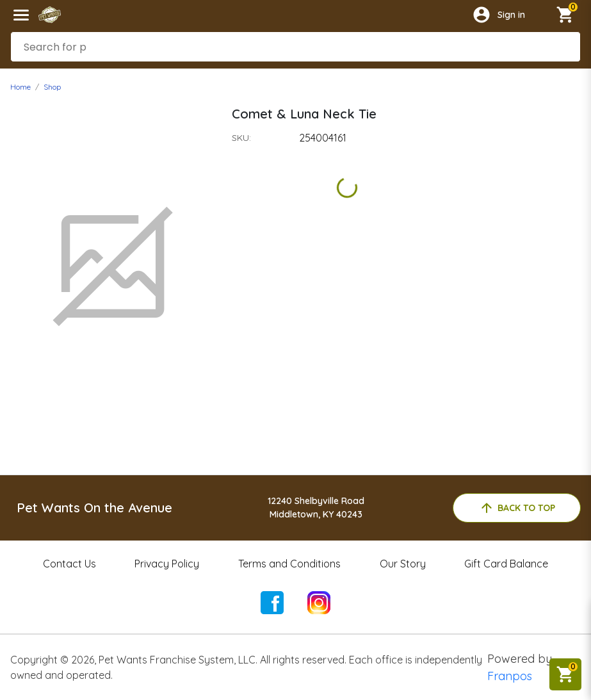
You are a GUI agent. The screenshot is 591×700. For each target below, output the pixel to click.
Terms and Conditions (289, 563)
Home (20, 87)
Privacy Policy (166, 563)
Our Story (403, 563)
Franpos (509, 676)
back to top (517, 508)
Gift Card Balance (506, 563)
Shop (52, 87)
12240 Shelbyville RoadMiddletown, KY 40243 (316, 507)
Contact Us (69, 563)
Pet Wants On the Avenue (94, 508)
